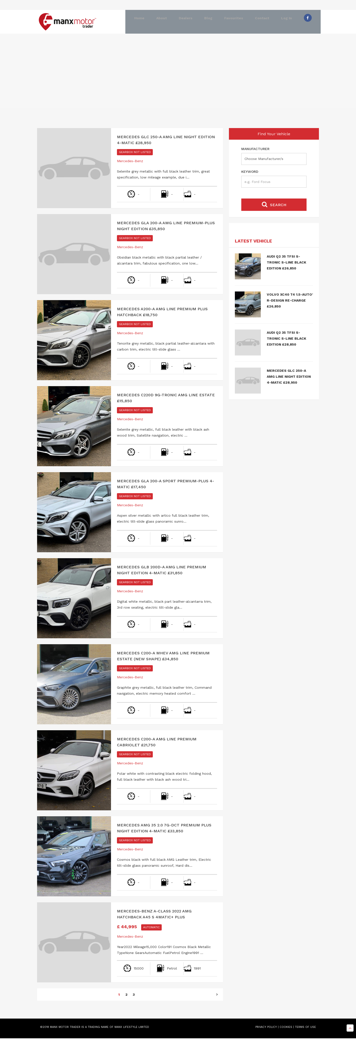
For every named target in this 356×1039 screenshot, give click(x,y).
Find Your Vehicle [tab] (274, 134)
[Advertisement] (178, 74)
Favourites (231, 22)
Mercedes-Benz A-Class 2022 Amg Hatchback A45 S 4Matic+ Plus (154, 914)
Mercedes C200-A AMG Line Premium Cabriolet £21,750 (157, 742)
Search (274, 205)
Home (138, 22)
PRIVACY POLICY (266, 1027)
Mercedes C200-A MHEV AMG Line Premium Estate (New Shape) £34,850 (163, 656)
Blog (206, 22)
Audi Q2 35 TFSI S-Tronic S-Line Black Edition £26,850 (286, 263)
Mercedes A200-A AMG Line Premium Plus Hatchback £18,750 (162, 312)
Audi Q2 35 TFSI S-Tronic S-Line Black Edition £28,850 (286, 339)
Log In (284, 22)
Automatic (151, 928)
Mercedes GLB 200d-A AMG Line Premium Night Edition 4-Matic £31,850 (161, 570)
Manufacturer (255, 150)
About (160, 22)
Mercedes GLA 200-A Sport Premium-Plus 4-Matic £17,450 (165, 484)
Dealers (184, 22)
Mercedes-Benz (130, 162)
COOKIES (286, 1027)
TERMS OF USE (305, 1027)
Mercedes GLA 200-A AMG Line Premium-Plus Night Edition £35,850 (166, 226)
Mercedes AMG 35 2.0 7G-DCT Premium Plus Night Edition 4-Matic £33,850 (164, 828)
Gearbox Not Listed (135, 153)
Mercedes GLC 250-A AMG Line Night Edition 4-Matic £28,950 (166, 140)
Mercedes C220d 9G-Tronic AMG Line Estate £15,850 (166, 398)
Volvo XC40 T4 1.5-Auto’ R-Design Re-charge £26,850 (290, 301)
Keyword (249, 172)
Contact (260, 22)
